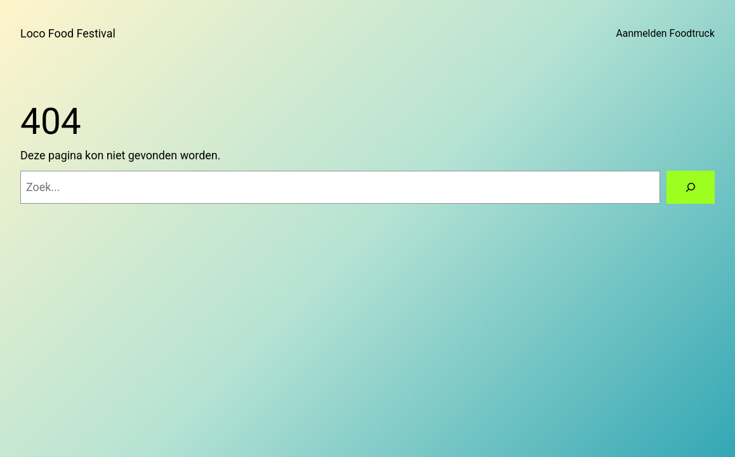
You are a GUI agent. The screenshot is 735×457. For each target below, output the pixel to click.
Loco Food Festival (68, 33)
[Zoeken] (690, 187)
